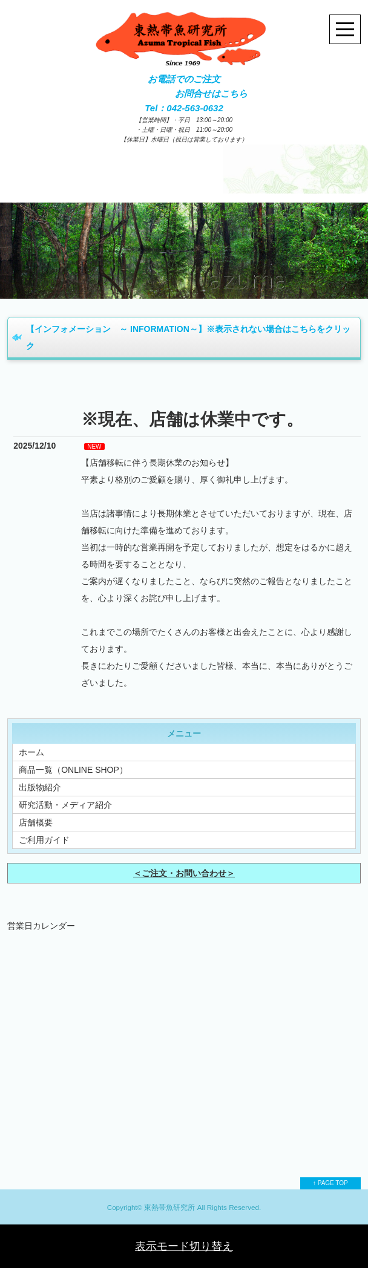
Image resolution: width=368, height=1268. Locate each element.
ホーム (31, 752)
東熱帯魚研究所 (169, 1207)
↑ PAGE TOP (330, 1183)
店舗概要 (36, 822)
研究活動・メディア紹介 (65, 805)
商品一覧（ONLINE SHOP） (73, 770)
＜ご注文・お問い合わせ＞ (184, 873)
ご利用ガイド (44, 840)
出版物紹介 (40, 787)
